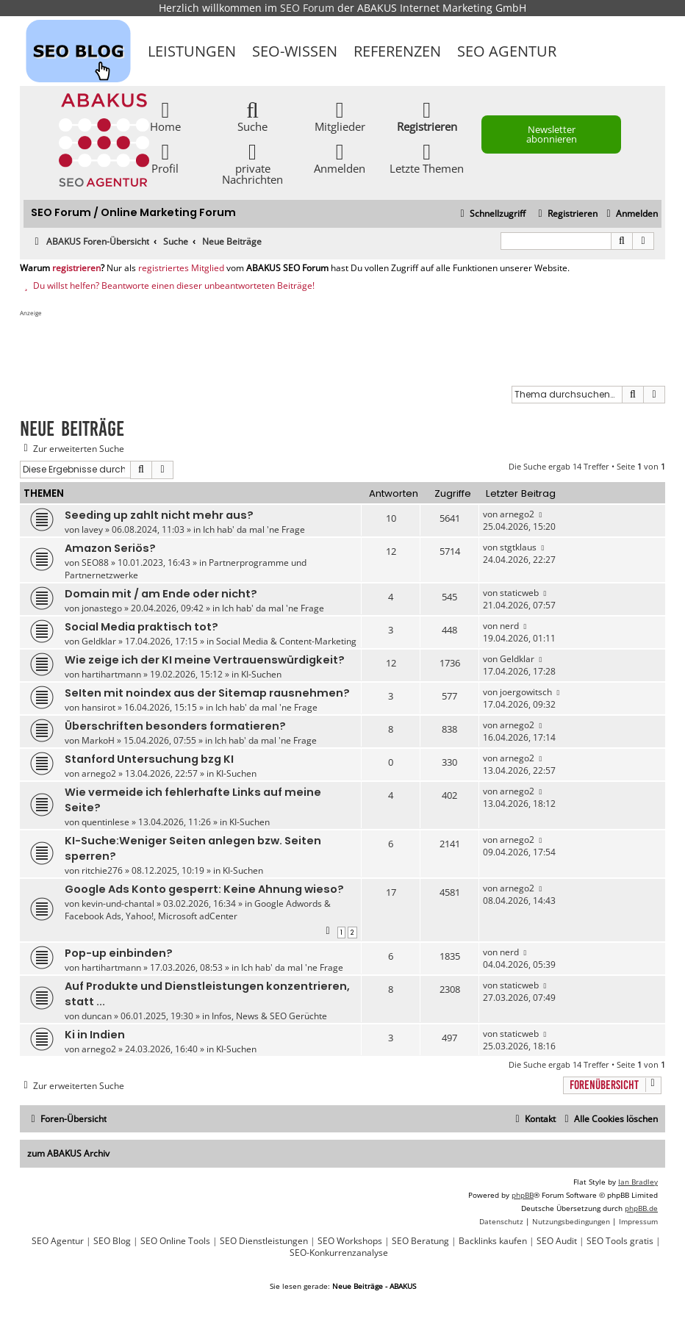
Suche (252, 115)
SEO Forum (307, 8)
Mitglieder (340, 115)
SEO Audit (557, 1241)
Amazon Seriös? (110, 548)
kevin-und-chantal (118, 903)
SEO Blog (112, 1241)
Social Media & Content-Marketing (286, 641)
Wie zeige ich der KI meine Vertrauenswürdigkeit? (205, 660)
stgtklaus (518, 547)
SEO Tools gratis (620, 1241)
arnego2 (517, 514)
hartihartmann (111, 674)
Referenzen (397, 51)
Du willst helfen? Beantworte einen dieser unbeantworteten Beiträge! (167, 286)
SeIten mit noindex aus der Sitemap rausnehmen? (207, 693)
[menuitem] (630, 214)
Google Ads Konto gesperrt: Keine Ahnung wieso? (204, 889)
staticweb (519, 592)
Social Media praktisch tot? (141, 626)
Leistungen (192, 51)
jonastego (102, 608)
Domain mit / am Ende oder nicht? (161, 593)
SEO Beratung (420, 1241)
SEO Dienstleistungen (264, 1241)
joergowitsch (526, 692)
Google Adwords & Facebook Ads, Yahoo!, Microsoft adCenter (198, 909)
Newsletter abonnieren (551, 134)
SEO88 (95, 562)
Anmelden (339, 157)
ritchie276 (102, 870)
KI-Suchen (261, 674)
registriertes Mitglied (181, 268)
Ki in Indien (95, 1034)
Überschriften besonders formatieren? (175, 726)
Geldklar (99, 641)
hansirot (98, 707)
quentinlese (105, 822)
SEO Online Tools (175, 1241)
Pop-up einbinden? (119, 953)
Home (165, 115)
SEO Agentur (506, 51)
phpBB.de (641, 1208)
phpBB (523, 1195)
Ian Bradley (638, 1181)
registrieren (76, 268)
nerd (509, 625)
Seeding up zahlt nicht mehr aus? (159, 515)
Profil (165, 157)
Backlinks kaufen (493, 1241)
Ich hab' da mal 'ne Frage (254, 529)
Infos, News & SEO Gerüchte (269, 1016)
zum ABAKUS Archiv (68, 1153)
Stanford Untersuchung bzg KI (149, 759)
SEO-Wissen (294, 51)
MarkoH (98, 740)
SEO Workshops (350, 1241)
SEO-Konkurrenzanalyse (339, 1253)
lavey (92, 529)
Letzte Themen (427, 157)
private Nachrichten (252, 163)
